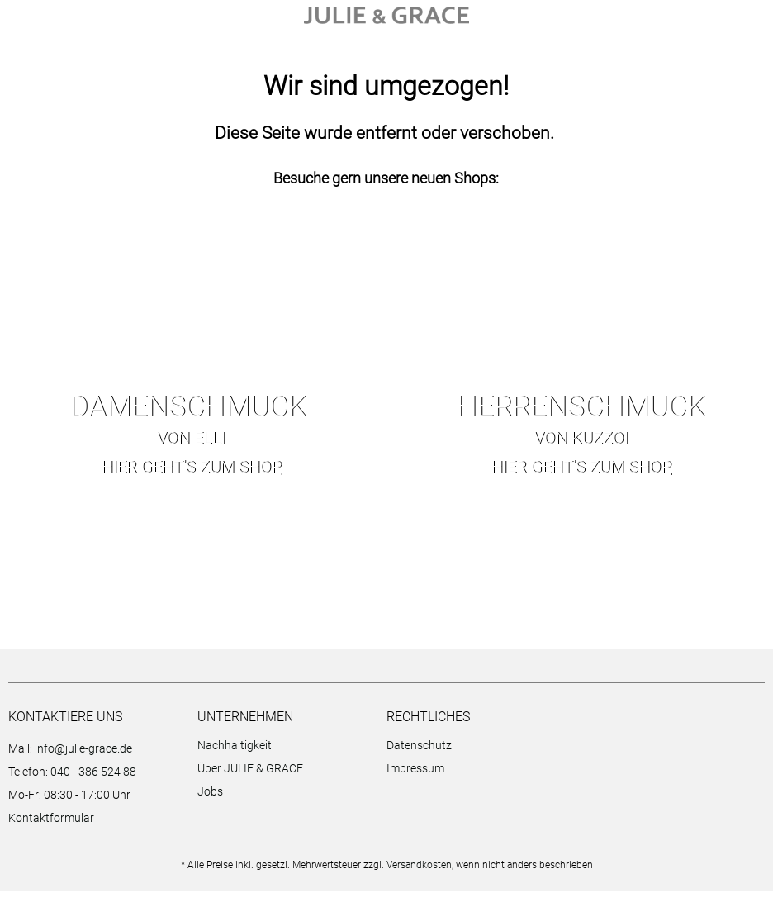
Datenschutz (419, 751)
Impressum (415, 775)
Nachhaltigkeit (234, 751)
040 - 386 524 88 (93, 778)
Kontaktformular (51, 824)
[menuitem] (287, 754)
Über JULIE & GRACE (250, 775)
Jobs (210, 798)
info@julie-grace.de (83, 755)
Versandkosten (419, 871)
